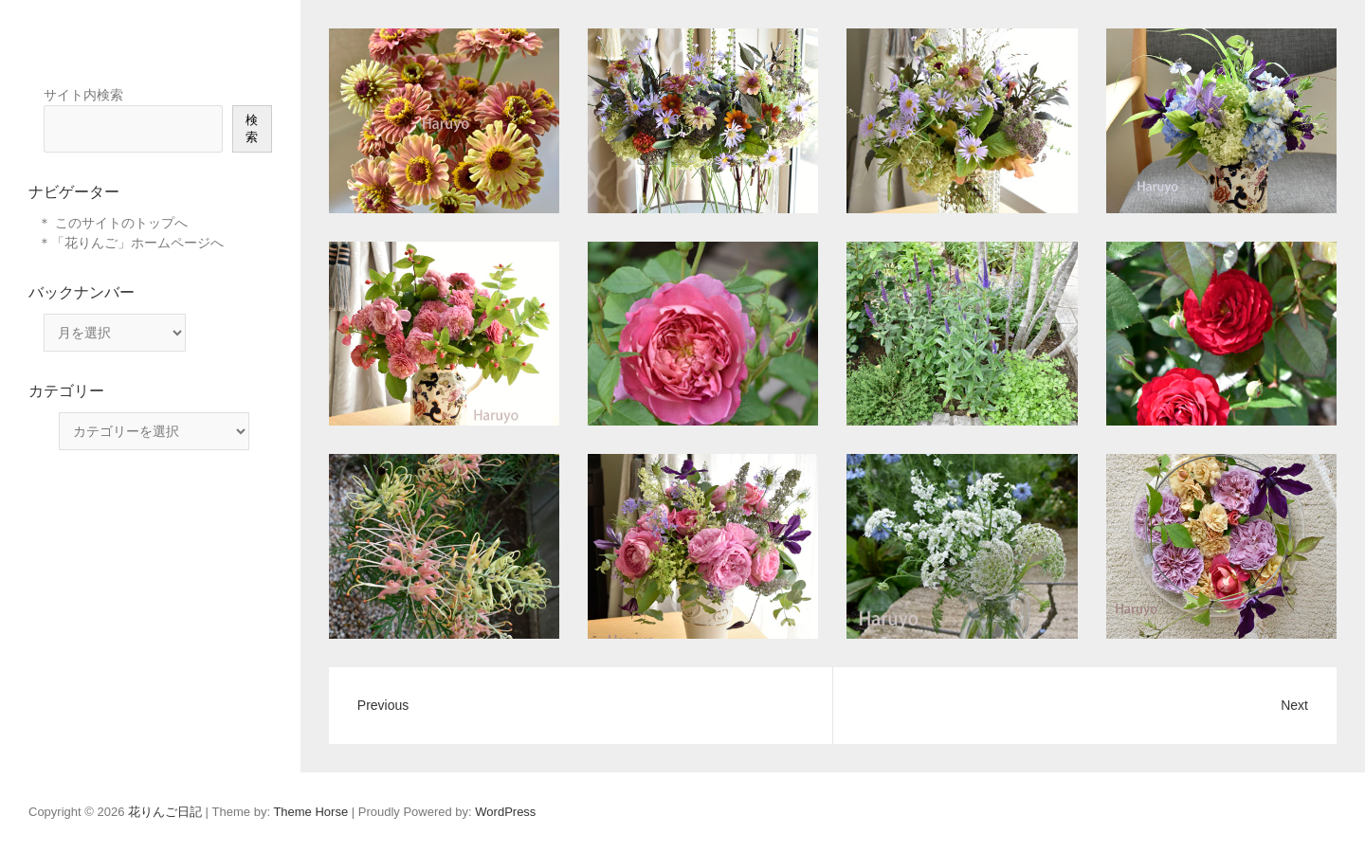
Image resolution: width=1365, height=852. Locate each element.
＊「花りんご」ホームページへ (131, 242)
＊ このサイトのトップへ (113, 222)
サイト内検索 (83, 94)
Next (1294, 705)
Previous (383, 705)
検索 (252, 128)
